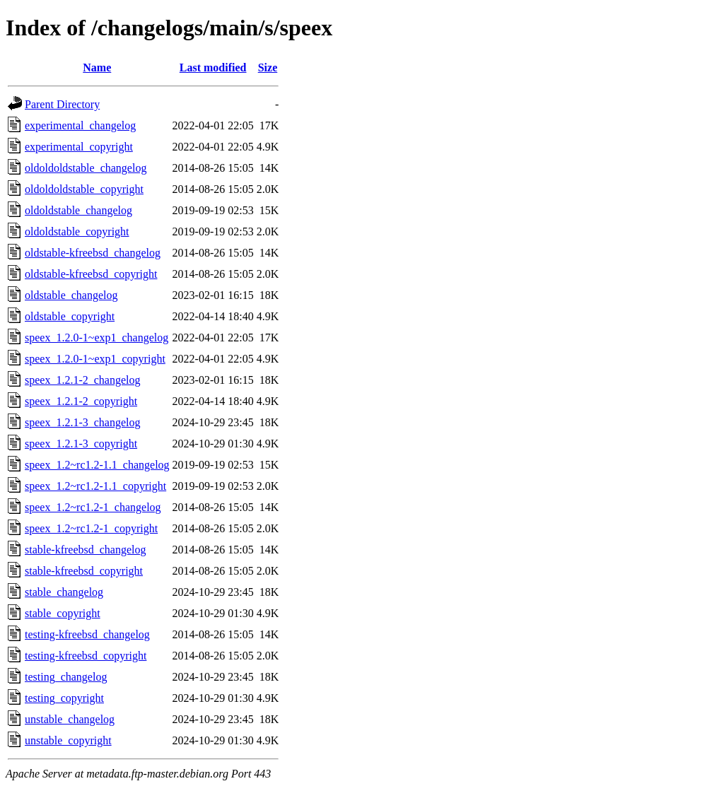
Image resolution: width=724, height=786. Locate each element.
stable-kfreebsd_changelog (85, 550)
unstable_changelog (70, 719)
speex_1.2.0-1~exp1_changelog (96, 338)
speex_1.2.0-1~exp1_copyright (95, 359)
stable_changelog (64, 592)
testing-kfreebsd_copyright (85, 656)
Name (97, 67)
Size (268, 67)
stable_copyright (62, 613)
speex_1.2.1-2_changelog (83, 380)
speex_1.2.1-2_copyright (81, 401)
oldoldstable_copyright (77, 231)
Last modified (213, 67)
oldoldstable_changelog (78, 210)
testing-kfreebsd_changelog (87, 634)
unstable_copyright (68, 740)
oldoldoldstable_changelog (85, 168)
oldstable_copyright (70, 316)
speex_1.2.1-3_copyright (81, 444)
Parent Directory (62, 104)
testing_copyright (64, 698)
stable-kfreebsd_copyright (84, 571)
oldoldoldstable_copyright (84, 189)
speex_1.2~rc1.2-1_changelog (93, 507)
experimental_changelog (80, 125)
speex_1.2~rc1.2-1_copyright (91, 528)
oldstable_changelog (71, 295)
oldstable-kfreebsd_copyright (91, 274)
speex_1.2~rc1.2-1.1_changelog (97, 465)
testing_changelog (66, 677)
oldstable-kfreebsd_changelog (92, 253)
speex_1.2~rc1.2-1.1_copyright (95, 486)
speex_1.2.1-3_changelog (83, 422)
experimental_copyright (79, 147)
